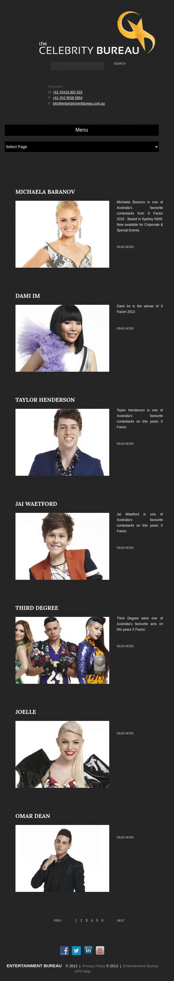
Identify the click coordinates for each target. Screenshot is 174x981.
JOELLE (25, 711)
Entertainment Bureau (34, 965)
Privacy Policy (93, 966)
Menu (81, 130)
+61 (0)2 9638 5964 (67, 98)
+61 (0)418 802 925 (67, 92)
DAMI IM (27, 295)
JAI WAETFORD (36, 503)
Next (121, 920)
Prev (57, 920)
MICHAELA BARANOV (45, 191)
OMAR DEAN (32, 815)
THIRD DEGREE (36, 607)
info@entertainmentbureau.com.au (79, 103)
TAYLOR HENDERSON (45, 399)
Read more (125, 247)
